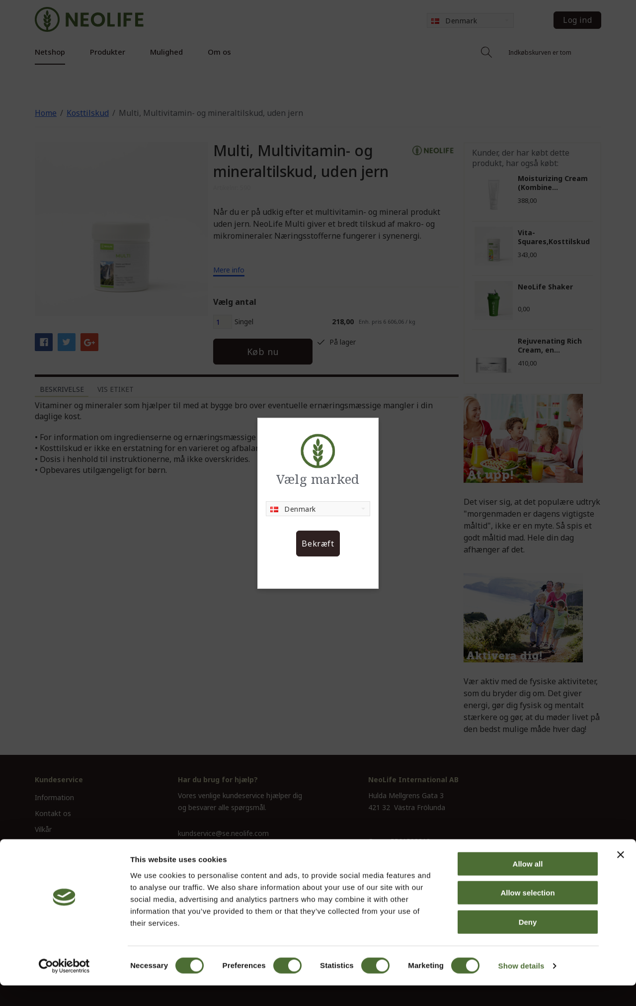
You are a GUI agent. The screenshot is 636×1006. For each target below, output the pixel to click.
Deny (528, 942)
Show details (521, 986)
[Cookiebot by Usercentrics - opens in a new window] (64, 986)
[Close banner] (620, 875)
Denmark (293, 509)
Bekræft (318, 543)
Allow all (528, 884)
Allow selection (527, 914)
